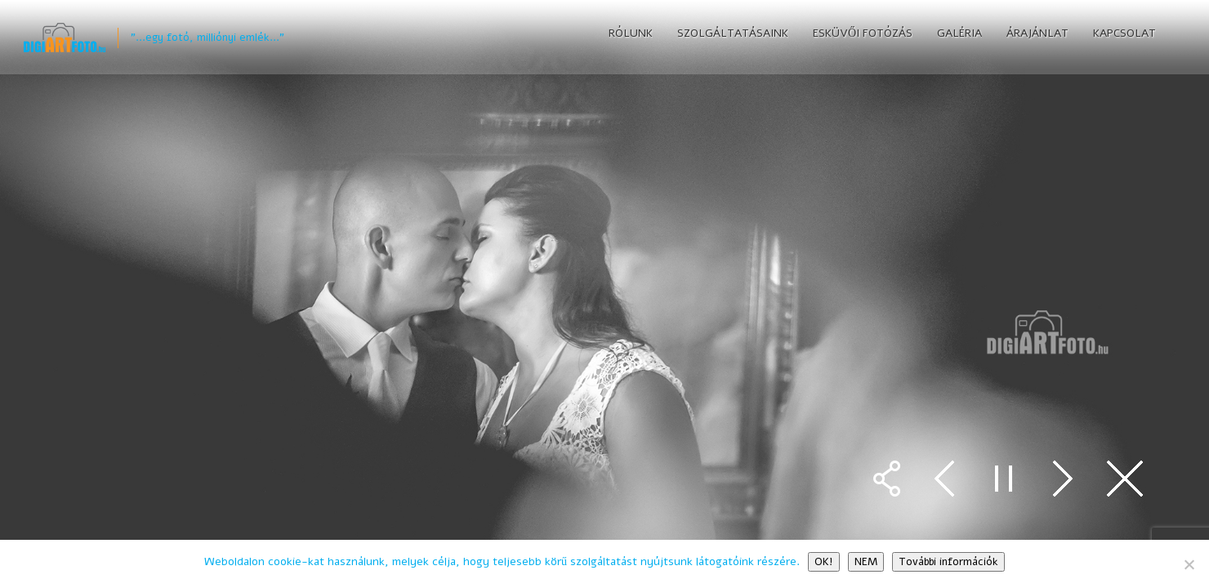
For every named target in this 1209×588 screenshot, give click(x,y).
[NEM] (1188, 564)
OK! (823, 562)
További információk (948, 562)
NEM (865, 562)
